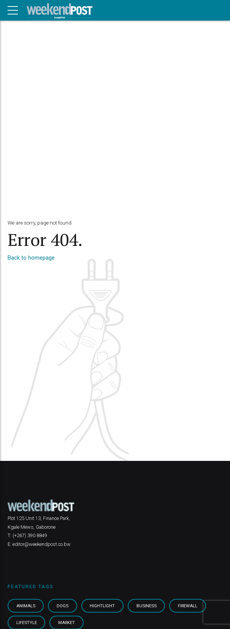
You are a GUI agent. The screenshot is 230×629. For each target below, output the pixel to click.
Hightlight (102, 605)
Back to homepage (31, 257)
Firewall (187, 605)
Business (146, 605)
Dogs (62, 605)
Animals (25, 605)
